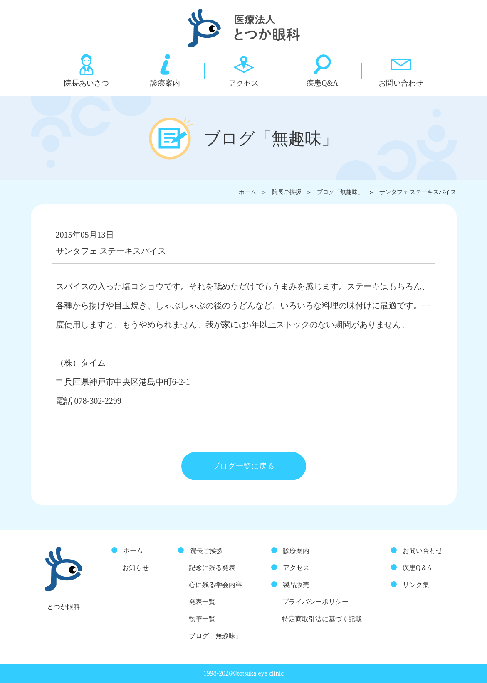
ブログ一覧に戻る (243, 466)
